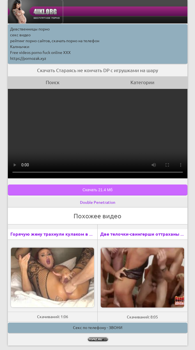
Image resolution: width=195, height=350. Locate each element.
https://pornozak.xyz (28, 58)
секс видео (20, 35)
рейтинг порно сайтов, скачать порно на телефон (54, 41)
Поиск (52, 82)
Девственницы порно (30, 29)
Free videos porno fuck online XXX (40, 52)
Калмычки (19, 46)
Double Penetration (97, 202)
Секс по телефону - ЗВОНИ (97, 327)
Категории (142, 82)
